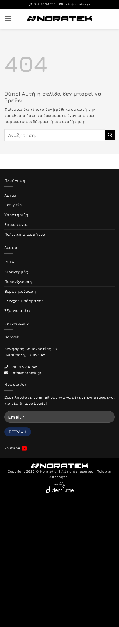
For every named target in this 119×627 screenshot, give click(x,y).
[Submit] (110, 134)
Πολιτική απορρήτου (24, 234)
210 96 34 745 (42, 4)
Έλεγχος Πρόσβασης (24, 300)
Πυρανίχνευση (18, 281)
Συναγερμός (16, 271)
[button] (8, 18)
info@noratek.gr (75, 4)
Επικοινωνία (16, 224)
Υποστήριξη (16, 214)
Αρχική (11, 195)
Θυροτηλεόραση (20, 291)
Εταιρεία (13, 205)
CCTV (9, 262)
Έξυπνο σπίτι (17, 310)
